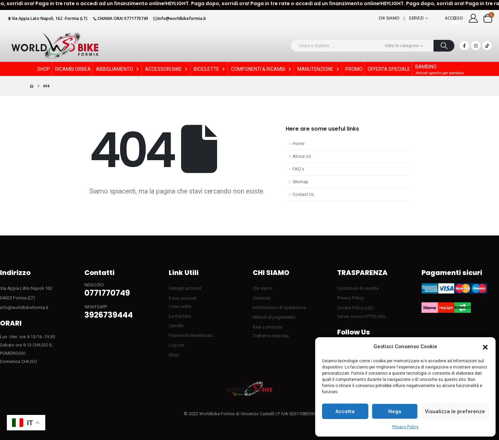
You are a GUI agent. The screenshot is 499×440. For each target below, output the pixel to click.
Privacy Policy (405, 427)
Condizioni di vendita (358, 288)
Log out (176, 345)
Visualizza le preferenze (455, 411)
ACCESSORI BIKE (167, 69)
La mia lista (180, 316)
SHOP (43, 69)
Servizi (416, 18)
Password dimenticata (191, 335)
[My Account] (473, 18)
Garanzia (261, 297)
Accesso (454, 18)
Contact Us (303, 194)
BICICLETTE (210, 69)
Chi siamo (389, 18)
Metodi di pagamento (274, 317)
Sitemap (300, 181)
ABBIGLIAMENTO (118, 69)
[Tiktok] (487, 46)
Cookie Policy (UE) (355, 307)
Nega (394, 411)
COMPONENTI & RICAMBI (261, 69)
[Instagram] (475, 46)
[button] (485, 346)
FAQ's (298, 169)
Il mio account (183, 298)
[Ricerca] (443, 46)
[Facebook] (464, 46)
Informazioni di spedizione (279, 307)
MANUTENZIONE (318, 69)
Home (299, 143)
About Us (302, 156)
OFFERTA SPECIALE (389, 69)
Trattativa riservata (271, 335)
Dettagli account (185, 288)
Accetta (345, 411)
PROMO (354, 69)
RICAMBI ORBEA (73, 69)
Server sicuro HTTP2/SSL (361, 316)
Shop (174, 355)
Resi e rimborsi (267, 327)
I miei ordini (180, 306)
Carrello (176, 325)
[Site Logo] (55, 45)
